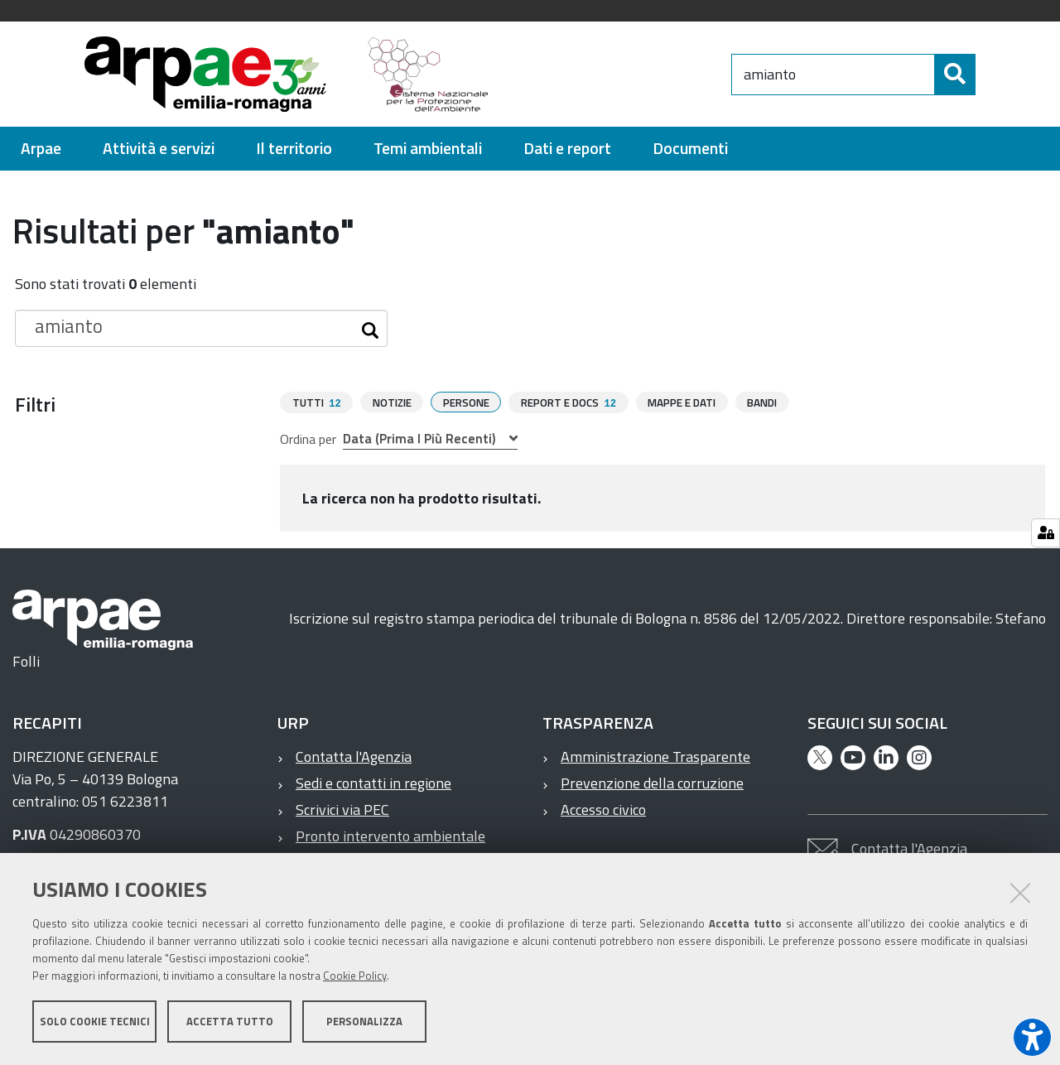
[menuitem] (41, 149)
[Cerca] (989, 74)
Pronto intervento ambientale (390, 835)
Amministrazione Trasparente (655, 756)
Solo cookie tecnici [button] (95, 1022)
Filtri (35, 404)
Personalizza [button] (364, 1022)
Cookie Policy (355, 976)
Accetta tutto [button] (229, 1022)
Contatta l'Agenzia (354, 756)
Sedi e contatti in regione (373, 782)
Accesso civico (603, 809)
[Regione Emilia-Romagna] (618, 74)
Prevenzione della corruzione (652, 782)
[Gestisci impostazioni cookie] (1045, 532)
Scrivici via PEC (342, 809)
